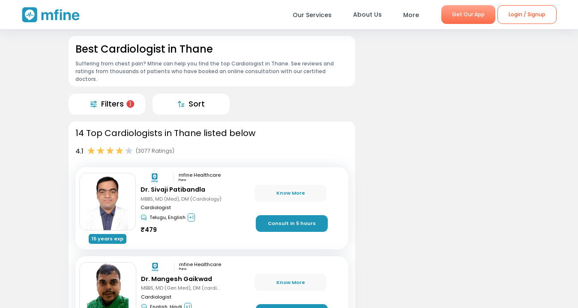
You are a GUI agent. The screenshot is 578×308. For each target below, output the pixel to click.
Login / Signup (527, 14)
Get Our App (468, 14)
